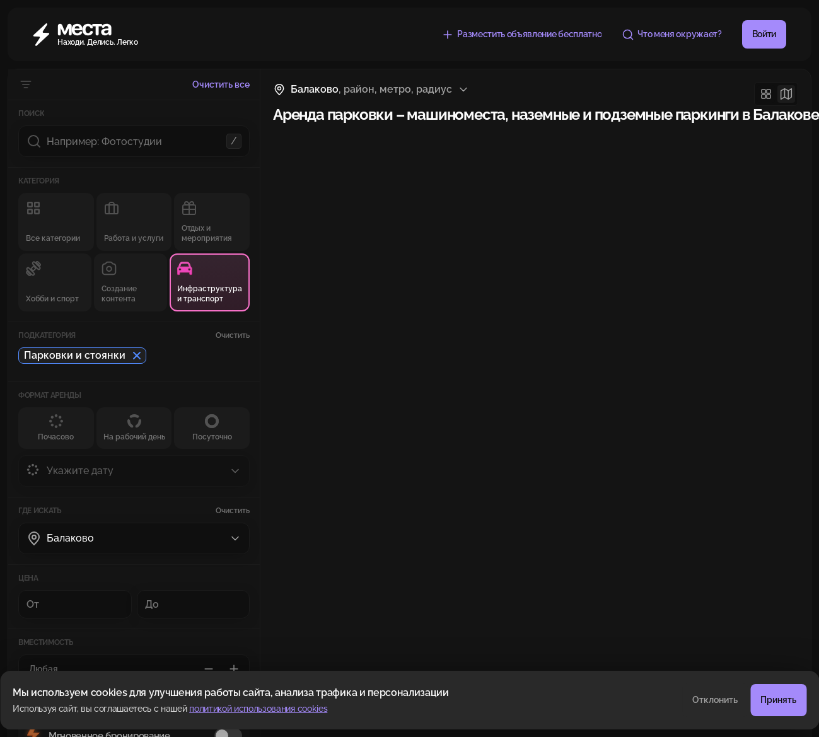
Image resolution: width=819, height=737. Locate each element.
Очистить (233, 335)
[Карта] (786, 94)
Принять (778, 700)
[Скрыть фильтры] (25, 84)
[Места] (92, 34)
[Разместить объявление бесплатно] (521, 34)
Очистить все (221, 84)
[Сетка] (766, 94)
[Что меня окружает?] (671, 34)
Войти (764, 34)
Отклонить (715, 700)
